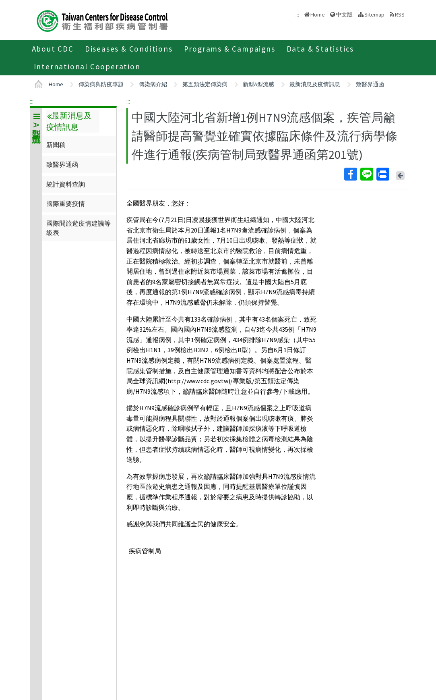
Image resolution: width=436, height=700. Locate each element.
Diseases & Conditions (129, 49)
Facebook (350, 174)
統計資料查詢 (65, 184)
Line (366, 174)
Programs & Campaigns (229, 49)
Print (382, 174)
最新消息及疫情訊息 (314, 84)
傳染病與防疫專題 (101, 84)
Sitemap (374, 14)
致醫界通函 (370, 84)
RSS (400, 14)
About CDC (53, 49)
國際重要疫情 (65, 203)
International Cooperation (87, 66)
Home (317, 14)
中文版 (344, 14)
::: (31, 101)
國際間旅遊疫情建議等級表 (78, 227)
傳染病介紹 (153, 84)
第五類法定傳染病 (204, 84)
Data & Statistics (320, 49)
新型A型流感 (258, 84)
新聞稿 (56, 145)
